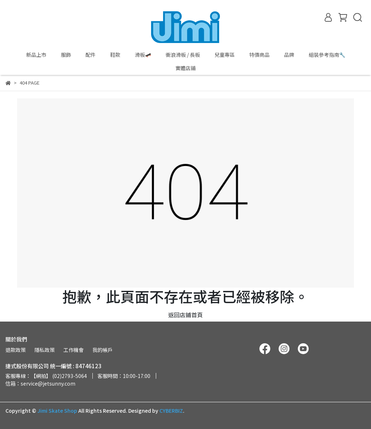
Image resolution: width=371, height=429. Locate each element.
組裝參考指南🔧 (327, 54)
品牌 (289, 54)
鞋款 (115, 54)
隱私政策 (44, 349)
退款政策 (15, 349)
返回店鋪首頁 (185, 314)
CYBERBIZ (171, 410)
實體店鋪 (185, 68)
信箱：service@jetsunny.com (40, 383)
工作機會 (73, 349)
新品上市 (36, 54)
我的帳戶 (102, 349)
